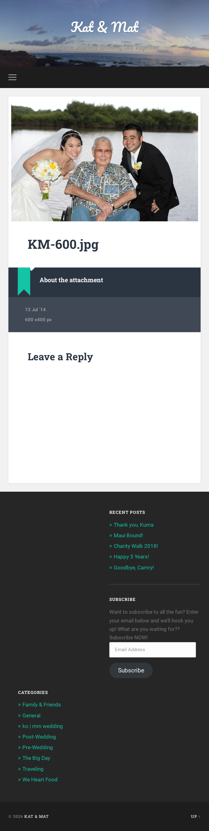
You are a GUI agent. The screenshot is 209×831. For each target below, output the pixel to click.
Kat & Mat (104, 27)
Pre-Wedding (37, 747)
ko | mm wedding (42, 726)
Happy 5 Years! (131, 556)
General (31, 715)
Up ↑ (196, 816)
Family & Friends (41, 704)
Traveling (33, 769)
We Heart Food (40, 779)
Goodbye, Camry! (134, 567)
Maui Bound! (128, 535)
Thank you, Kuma (134, 525)
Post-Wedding (39, 737)
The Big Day (36, 758)
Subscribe (131, 670)
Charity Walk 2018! (136, 546)
